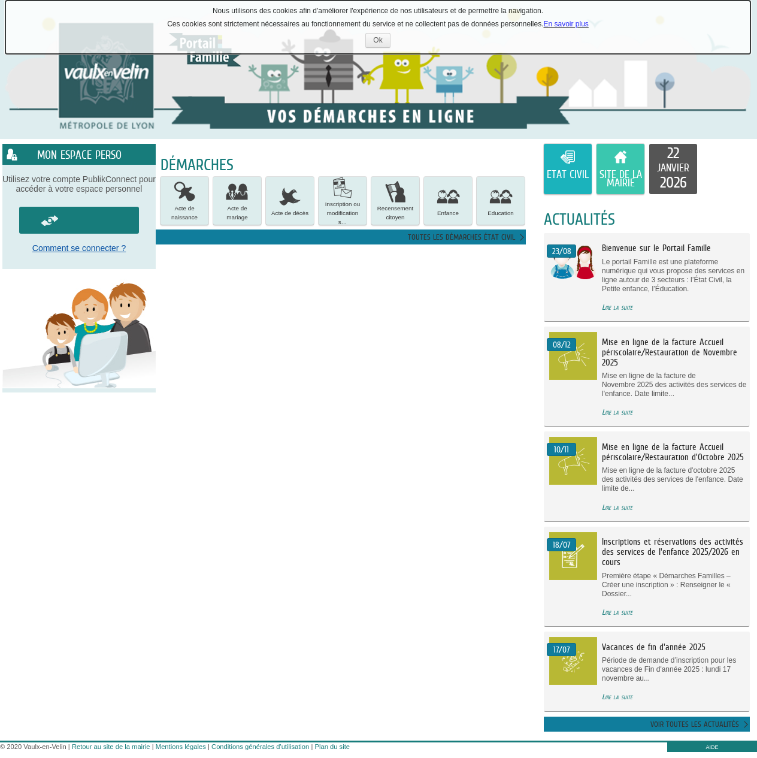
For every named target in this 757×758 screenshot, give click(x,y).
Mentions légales (181, 746)
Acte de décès (289, 200)
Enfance (448, 200)
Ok (381, 41)
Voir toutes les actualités (694, 724)
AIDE (711, 747)
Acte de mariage (237, 200)
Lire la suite (617, 307)
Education (500, 200)
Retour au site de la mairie (111, 746)
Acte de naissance (184, 200)
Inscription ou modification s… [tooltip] (342, 201)
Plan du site (332, 746)
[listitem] (673, 169)
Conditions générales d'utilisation (260, 746)
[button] (184, 201)
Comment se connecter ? (79, 248)
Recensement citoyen (395, 200)
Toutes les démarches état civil (461, 236)
